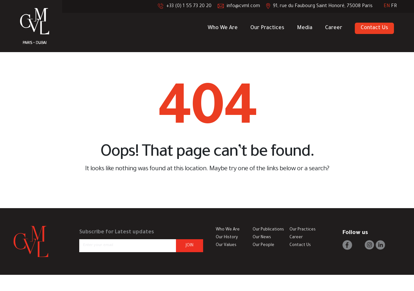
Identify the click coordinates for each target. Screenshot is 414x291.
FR (394, 6)
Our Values (226, 245)
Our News (262, 237)
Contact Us (374, 28)
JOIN (189, 245)
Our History (227, 237)
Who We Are (223, 28)
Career (333, 28)
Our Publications (268, 230)
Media (304, 28)
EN (387, 6)
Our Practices (267, 28)
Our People (263, 245)
